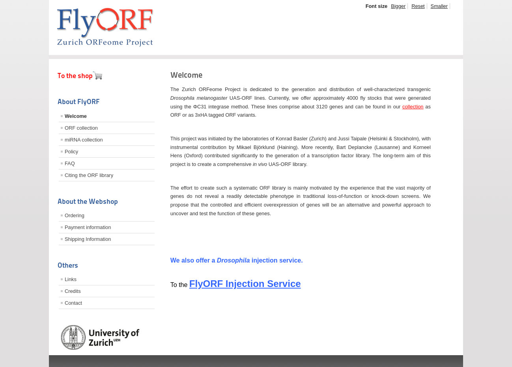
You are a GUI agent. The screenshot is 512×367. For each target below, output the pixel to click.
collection (412, 107)
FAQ (70, 163)
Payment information (88, 227)
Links (71, 279)
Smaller (439, 6)
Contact (73, 303)
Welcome (76, 116)
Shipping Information (88, 239)
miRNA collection (84, 140)
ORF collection (81, 128)
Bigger (398, 6)
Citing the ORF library (89, 175)
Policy (71, 152)
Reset (417, 6)
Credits (73, 291)
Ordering (74, 215)
